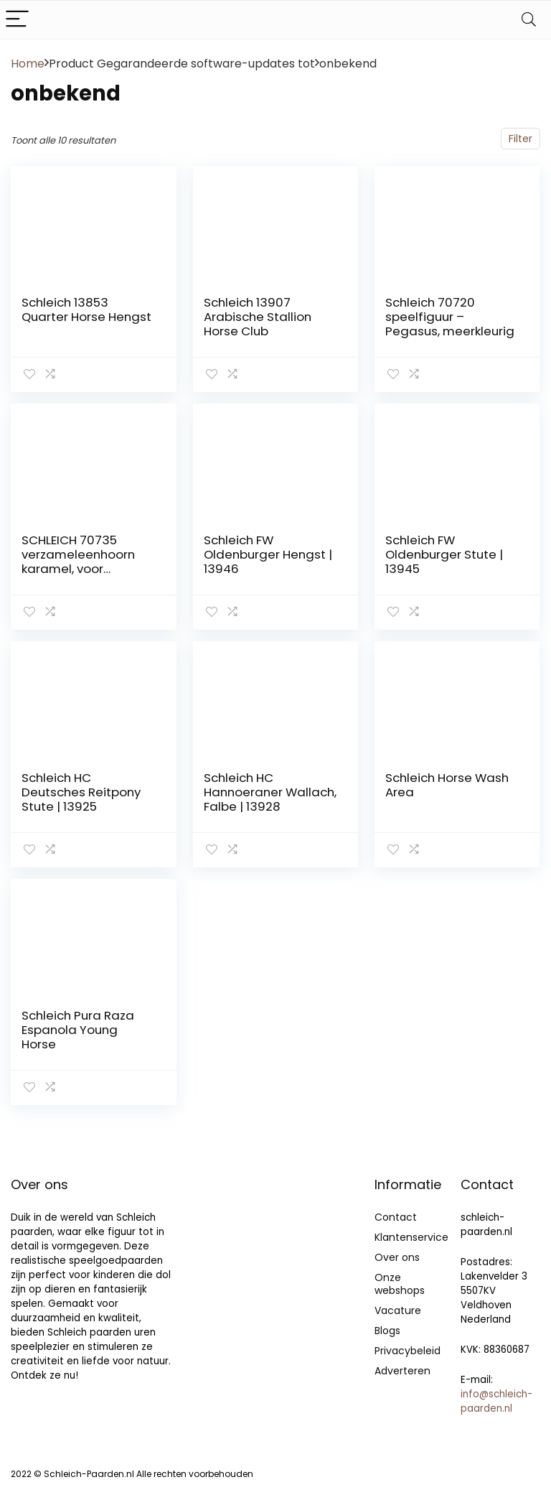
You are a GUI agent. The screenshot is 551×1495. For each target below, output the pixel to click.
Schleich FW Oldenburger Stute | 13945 (444, 554)
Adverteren (402, 1371)
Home (27, 63)
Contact (396, 1217)
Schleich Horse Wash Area (447, 785)
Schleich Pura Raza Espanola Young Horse (78, 1030)
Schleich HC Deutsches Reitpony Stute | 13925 (81, 792)
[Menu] (17, 20)
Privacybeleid (408, 1350)
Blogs (387, 1330)
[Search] (529, 20)
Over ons (397, 1257)
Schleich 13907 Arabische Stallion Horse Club (257, 317)
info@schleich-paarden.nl (496, 1401)
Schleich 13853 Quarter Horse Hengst (86, 309)
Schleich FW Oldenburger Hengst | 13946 (268, 554)
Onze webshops (400, 1284)
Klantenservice (411, 1237)
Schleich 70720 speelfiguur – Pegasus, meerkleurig (449, 317)
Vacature (398, 1310)
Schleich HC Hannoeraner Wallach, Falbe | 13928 (270, 792)
